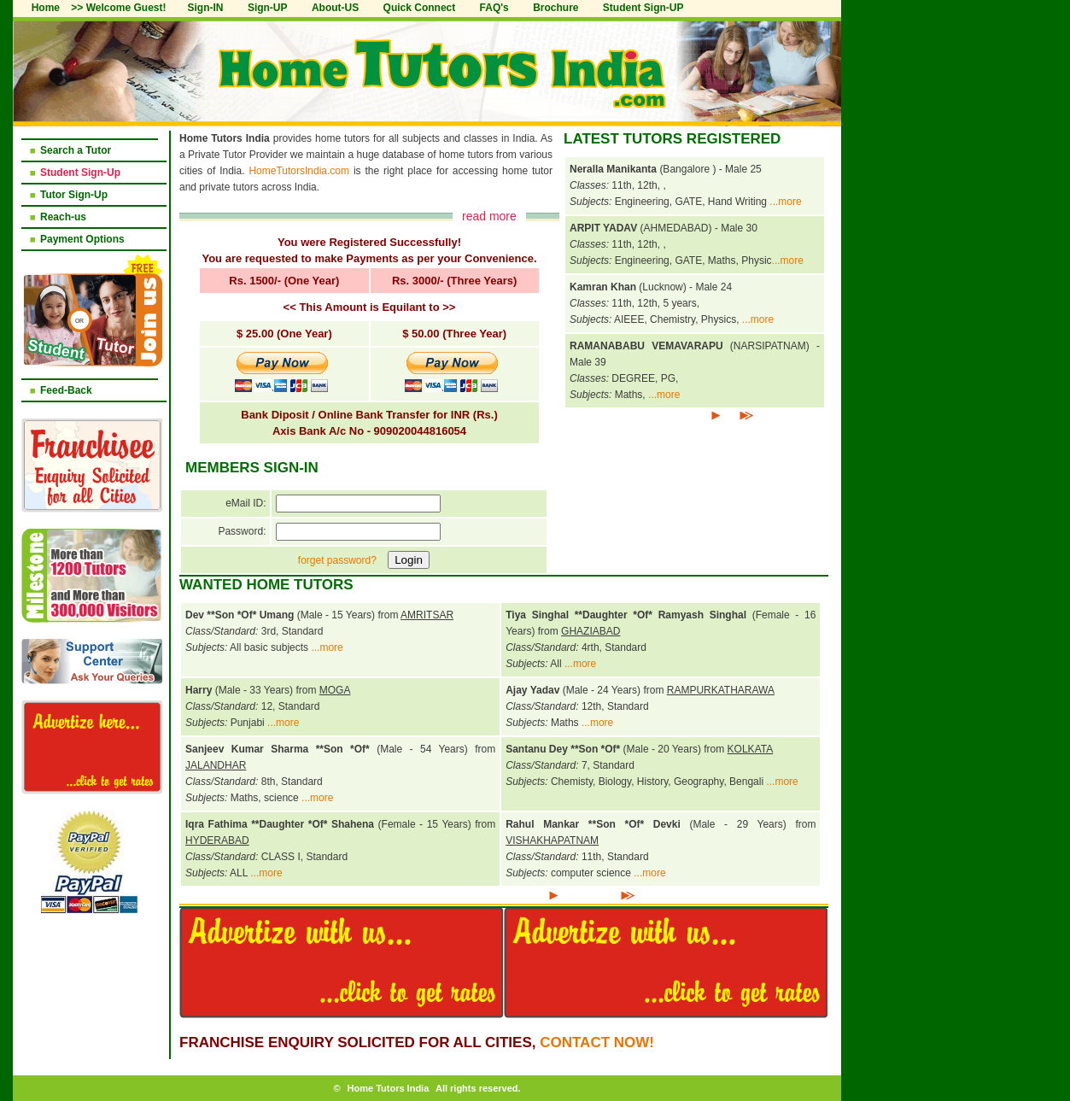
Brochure (555, 8)
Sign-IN (206, 8)
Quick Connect (419, 8)
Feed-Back (66, 390)
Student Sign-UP (643, 8)
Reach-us (63, 217)
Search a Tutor (75, 150)
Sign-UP (268, 8)
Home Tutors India (389, 1088)
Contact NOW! (597, 1042)
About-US (335, 8)
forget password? (337, 560)
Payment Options (82, 239)
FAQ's (494, 8)
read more (489, 215)
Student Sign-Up (80, 173)
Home (46, 8)
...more (785, 202)
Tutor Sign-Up (74, 195)
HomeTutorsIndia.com (298, 171)
